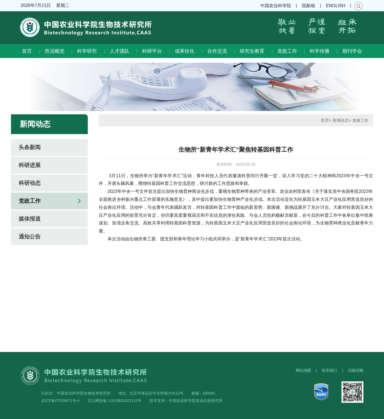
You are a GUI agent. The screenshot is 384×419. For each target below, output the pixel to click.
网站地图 (303, 370)
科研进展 (30, 165)
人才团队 (119, 51)
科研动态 (30, 183)
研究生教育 (252, 51)
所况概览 (54, 51)
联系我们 (329, 370)
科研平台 (152, 51)
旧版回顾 (355, 370)
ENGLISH (335, 5)
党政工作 (287, 51)
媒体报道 (30, 219)
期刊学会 (352, 51)
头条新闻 (30, 147)
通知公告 (30, 237)
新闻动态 (341, 120)
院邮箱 (308, 5)
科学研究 (87, 51)
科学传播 (319, 51)
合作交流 (217, 51)
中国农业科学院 (275, 5)
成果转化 (184, 51)
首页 (27, 51)
